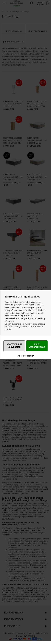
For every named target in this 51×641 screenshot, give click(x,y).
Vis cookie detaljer (26, 355)
